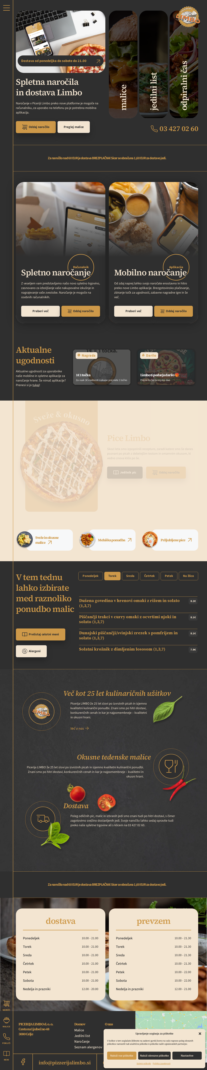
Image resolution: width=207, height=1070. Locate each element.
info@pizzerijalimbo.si (65, 1062)
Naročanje (82, 1041)
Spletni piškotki (144, 1063)
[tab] (49, 540)
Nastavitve (187, 1055)
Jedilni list (82, 1035)
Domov (79, 1024)
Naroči (6, 1010)
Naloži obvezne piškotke (154, 1055)
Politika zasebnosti (161, 1063)
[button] (200, 1033)
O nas (109, 1024)
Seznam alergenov (88, 1047)
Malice (79, 1030)
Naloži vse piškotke (121, 1055)
